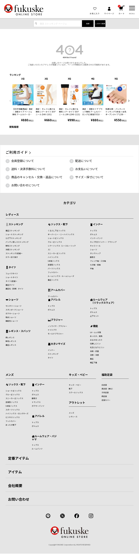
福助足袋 (107, 375)
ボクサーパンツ (38, 406)
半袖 (92, 268)
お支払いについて (86, 169)
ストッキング (16, 224)
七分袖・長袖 (95, 264)
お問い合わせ (18, 499)
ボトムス (93, 234)
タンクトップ (95, 253)
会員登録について (22, 161)
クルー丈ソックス (55, 242)
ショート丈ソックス (56, 238)
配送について (83, 161)
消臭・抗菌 (94, 351)
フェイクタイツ (12, 273)
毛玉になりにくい (97, 347)
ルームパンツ (37, 448)
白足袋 (104, 385)
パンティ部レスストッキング (17, 242)
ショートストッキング (14, 234)
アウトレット (77, 402)
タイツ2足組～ (11, 281)
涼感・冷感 (94, 355)
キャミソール (95, 245)
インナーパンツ (96, 238)
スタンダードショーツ (14, 309)
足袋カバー (106, 400)
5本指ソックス (53, 261)
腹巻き (92, 257)
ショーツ (93, 249)
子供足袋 (105, 392)
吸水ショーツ (11, 317)
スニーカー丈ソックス (56, 253)
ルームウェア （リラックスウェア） (103, 301)
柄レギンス (10, 337)
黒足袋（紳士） (108, 388)
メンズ (10, 375)
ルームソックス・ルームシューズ (61, 276)
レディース (12, 214)
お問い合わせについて (25, 185)
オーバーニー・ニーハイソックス (61, 234)
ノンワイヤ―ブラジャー (57, 326)
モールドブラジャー (56, 333)
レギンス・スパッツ (20, 331)
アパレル (56, 299)
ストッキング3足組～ (14, 253)
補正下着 (93, 362)
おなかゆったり (96, 340)
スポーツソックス (13, 409)
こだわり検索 (100, 23)
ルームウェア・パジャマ (44, 437)
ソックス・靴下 (59, 224)
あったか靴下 (11, 425)
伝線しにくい (95, 343)
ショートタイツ (12, 277)
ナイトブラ (52, 330)
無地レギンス (11, 341)
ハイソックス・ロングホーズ (17, 413)
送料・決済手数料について (28, 169)
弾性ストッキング (13, 245)
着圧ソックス (53, 280)
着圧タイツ (10, 285)
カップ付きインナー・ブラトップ (103, 242)
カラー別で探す (12, 257)
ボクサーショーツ (13, 313)
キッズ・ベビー (78, 375)
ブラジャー (57, 319)
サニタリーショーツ (13, 306)
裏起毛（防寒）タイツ (14, 288)
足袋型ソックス (54, 264)
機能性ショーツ (12, 321)
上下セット (94, 316)
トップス (93, 230)
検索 (87, 23)
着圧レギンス (11, 345)
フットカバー (53, 272)
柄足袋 (104, 396)
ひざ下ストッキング (13, 238)
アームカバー (58, 290)
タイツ (12, 267)
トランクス (36, 402)
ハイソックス (53, 257)
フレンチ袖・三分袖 (98, 261)
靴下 (70, 388)
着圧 (92, 358)
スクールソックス (76, 392)
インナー (98, 224)
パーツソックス (54, 268)
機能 (95, 326)
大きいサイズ (58, 343)
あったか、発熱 (96, 336)
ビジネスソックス (13, 417)
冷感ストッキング (13, 249)
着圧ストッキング (13, 230)
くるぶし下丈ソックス (56, 230)
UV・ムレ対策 (95, 332)
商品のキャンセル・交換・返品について (36, 177)
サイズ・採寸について (89, 177)
